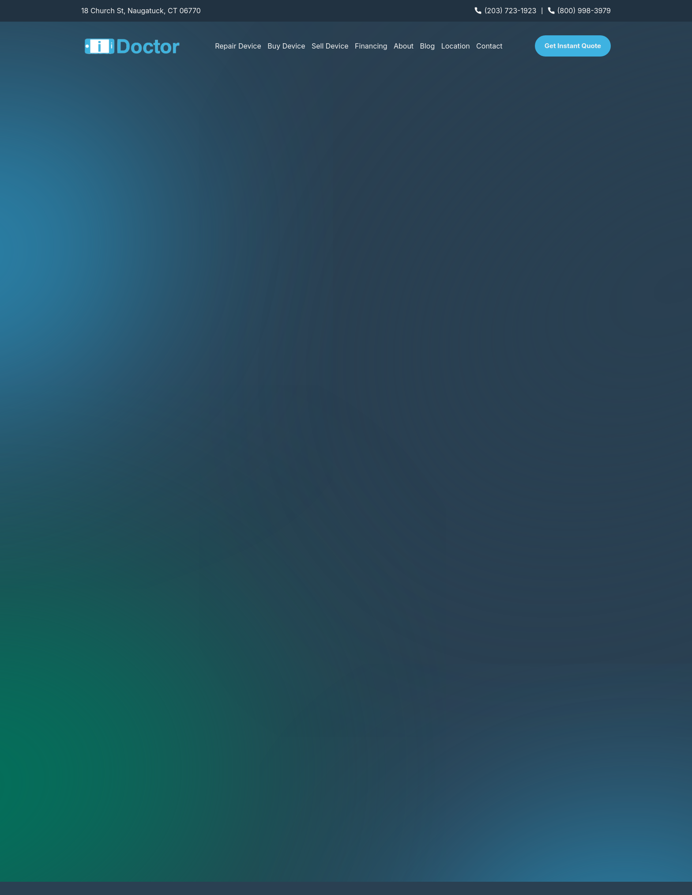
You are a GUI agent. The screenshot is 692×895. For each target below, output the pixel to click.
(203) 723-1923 (510, 10)
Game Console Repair (528, 800)
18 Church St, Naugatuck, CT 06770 (141, 10)
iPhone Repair (369, 756)
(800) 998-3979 (584, 10)
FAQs (354, 822)
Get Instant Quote (573, 46)
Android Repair (370, 778)
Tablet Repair (368, 800)
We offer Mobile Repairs (116, 774)
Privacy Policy (598, 875)
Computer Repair (521, 756)
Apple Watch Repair (525, 778)
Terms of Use (639, 875)
